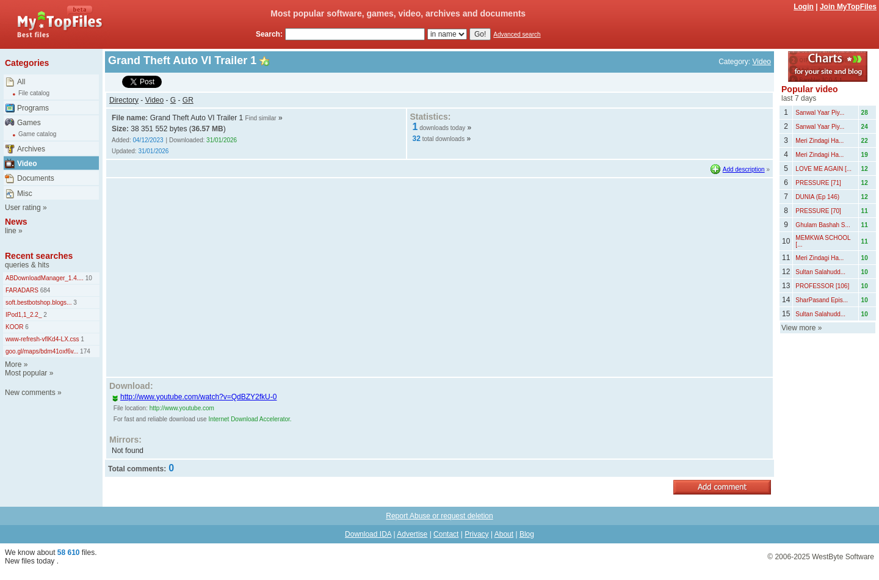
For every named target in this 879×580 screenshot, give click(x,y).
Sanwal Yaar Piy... (819, 112)
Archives (31, 149)
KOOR (14, 327)
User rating (23, 207)
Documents (35, 178)
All (21, 82)
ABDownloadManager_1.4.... (44, 278)
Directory (124, 100)
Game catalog (37, 134)
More (13, 364)
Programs (33, 108)
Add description (744, 169)
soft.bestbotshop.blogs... (38, 302)
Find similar (261, 118)
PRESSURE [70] (818, 211)
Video (27, 163)
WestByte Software (843, 557)
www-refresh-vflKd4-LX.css (42, 339)
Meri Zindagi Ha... (819, 140)
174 (84, 351)
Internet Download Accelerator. (249, 419)
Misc (24, 193)
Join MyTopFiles (848, 6)
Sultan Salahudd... (820, 272)
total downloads (443, 139)
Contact (445, 534)
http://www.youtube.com (182, 408)
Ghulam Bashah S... (822, 225)
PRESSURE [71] (818, 182)
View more (798, 328)
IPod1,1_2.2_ (23, 314)
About (503, 534)
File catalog (33, 93)
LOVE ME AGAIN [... (823, 168)
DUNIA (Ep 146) (817, 197)
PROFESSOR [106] (822, 286)
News (16, 222)
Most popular (26, 373)
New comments (30, 392)
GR (188, 100)
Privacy (476, 534)
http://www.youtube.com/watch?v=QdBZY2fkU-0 (194, 397)
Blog (526, 534)
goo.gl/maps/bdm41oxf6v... (41, 351)
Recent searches (39, 256)
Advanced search (516, 34)
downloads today (442, 128)
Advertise (412, 534)
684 (44, 290)
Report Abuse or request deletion (439, 516)
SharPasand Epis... (821, 300)
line (10, 231)
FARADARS (21, 290)
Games (29, 122)
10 (88, 278)
